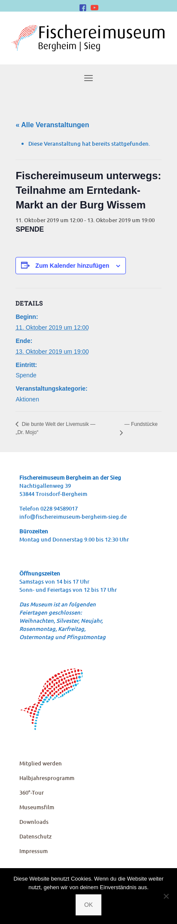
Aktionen (27, 399)
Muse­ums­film (36, 807)
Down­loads (34, 822)
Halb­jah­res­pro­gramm (46, 778)
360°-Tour (31, 792)
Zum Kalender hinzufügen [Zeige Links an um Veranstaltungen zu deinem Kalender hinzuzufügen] (72, 265)
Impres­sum (33, 851)
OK (88, 904)
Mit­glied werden (40, 763)
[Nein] (166, 896)
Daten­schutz (35, 836)
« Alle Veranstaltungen (52, 125)
